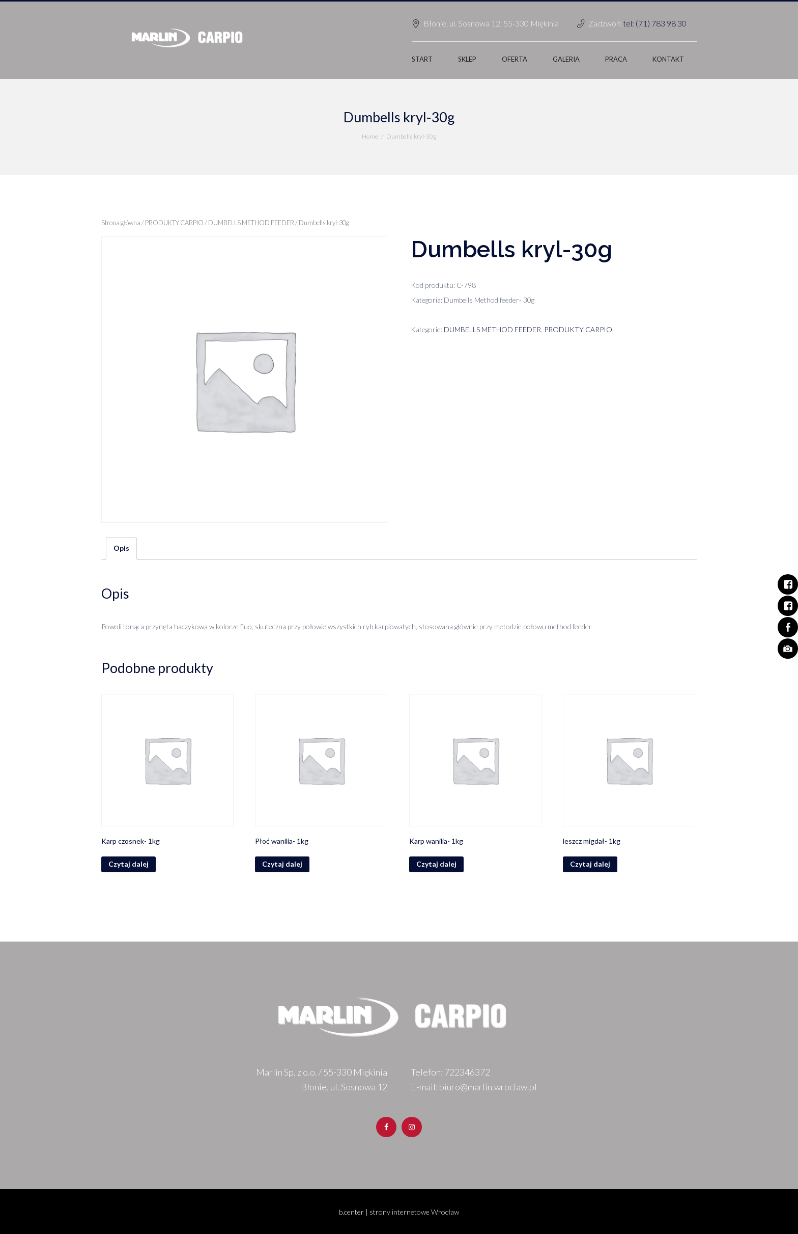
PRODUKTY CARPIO (174, 223)
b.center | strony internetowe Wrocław (399, 1212)
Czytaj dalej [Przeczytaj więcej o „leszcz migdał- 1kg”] (590, 864)
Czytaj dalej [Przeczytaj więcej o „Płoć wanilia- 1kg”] (282, 864)
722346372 (467, 1072)
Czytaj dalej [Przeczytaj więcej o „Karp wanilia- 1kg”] (436, 864)
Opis (121, 548)
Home (370, 136)
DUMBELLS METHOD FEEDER (251, 223)
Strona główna (120, 223)
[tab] (121, 548)
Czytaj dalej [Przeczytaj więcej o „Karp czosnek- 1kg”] (128, 864)
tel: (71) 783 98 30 (655, 23)
